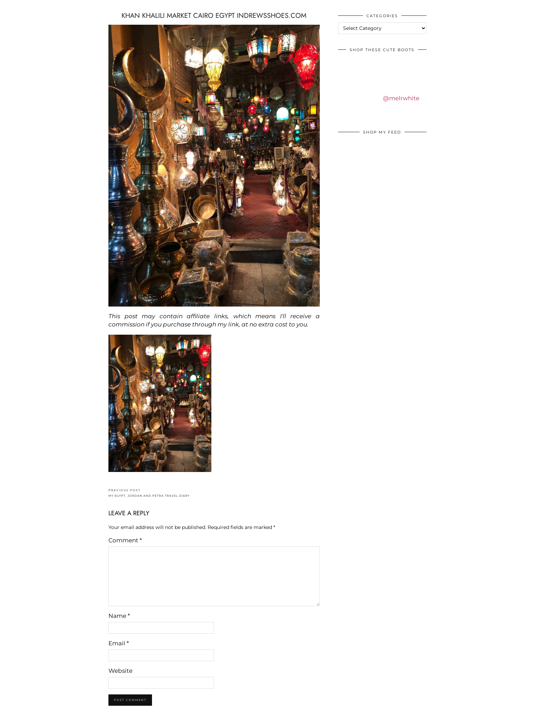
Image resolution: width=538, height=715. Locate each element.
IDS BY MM (12, 6)
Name (119, 615)
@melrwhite (401, 98)
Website (120, 670)
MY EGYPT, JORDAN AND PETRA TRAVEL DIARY (149, 493)
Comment (125, 540)
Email (118, 643)
